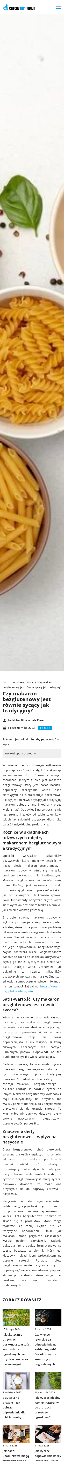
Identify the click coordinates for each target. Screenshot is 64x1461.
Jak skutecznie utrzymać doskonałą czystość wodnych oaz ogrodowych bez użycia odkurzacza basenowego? (16, 1349)
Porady (45, 727)
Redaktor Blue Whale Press (26, 720)
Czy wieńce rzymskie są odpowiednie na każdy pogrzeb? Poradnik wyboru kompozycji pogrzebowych (47, 1349)
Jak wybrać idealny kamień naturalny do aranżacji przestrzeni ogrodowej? (47, 1407)
